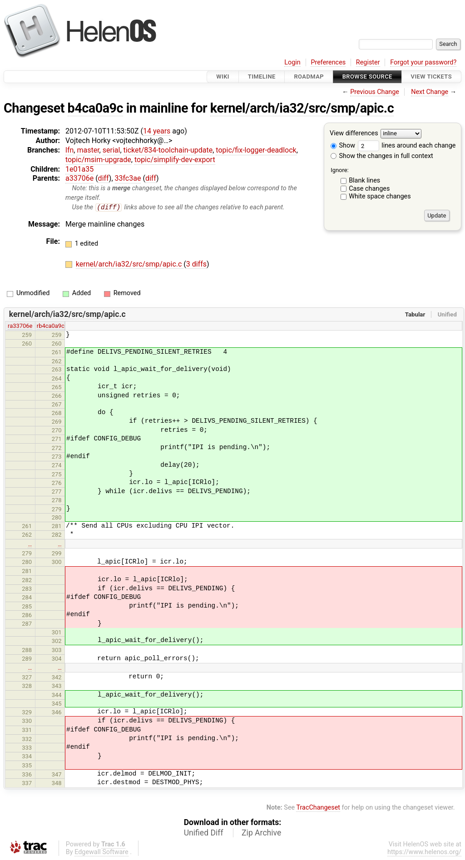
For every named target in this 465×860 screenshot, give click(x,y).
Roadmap (309, 76)
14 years (156, 131)
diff (103, 178)
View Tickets (431, 76)
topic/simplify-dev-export (174, 159)
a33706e (79, 178)
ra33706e (20, 326)
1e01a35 (79, 169)
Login (292, 62)
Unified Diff (203, 833)
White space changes (380, 196)
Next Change (429, 92)
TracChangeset (318, 807)
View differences (354, 134)
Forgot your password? (423, 62)
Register (368, 62)
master (88, 150)
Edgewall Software (101, 852)
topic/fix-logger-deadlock (256, 150)
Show (343, 145)
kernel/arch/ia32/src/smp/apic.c (302, 108)
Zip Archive (261, 833)
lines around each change (407, 145)
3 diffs (196, 264)
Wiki (222, 76)
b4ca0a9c (95, 108)
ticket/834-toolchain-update (168, 150)
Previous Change (374, 92)
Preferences (328, 62)
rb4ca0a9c (50, 326)
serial (111, 150)
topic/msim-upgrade (98, 159)
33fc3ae (128, 178)
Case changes (369, 189)
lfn (69, 150)
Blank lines (364, 180)
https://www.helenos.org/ (424, 852)
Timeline (262, 76)
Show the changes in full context (382, 156)
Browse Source (367, 76)
